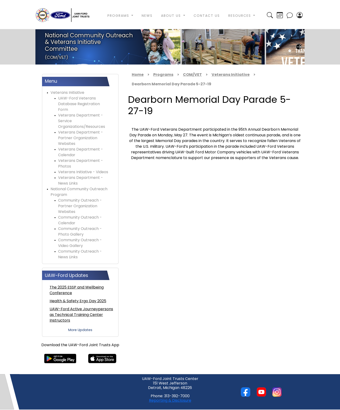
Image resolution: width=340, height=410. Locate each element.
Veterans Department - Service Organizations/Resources (81, 121)
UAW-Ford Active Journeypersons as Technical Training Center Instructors (81, 315)
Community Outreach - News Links (80, 254)
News (147, 16)
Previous (160, 47)
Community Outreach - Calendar (80, 220)
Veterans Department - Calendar (80, 152)
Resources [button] (240, 16)
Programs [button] (119, 16)
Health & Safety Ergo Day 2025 (78, 301)
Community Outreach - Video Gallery (80, 243)
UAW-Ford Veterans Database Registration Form (79, 104)
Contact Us (207, 16)
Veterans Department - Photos (80, 163)
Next (299, 47)
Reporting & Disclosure (170, 401)
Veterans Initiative (67, 93)
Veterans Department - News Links (80, 181)
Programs (163, 75)
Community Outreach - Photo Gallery (80, 232)
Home (138, 75)
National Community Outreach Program (79, 192)
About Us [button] (171, 16)
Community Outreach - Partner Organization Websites (80, 206)
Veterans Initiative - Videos (83, 172)
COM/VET (192, 75)
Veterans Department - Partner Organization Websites (80, 138)
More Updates (80, 330)
